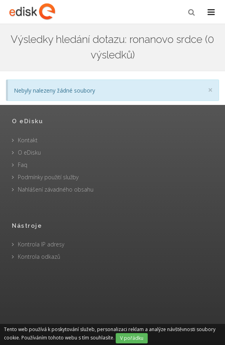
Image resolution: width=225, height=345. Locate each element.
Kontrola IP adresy (41, 244)
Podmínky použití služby (48, 177)
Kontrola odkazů (39, 256)
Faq (22, 165)
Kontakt (28, 140)
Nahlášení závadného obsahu (55, 189)
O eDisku (29, 152)
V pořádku (131, 338)
